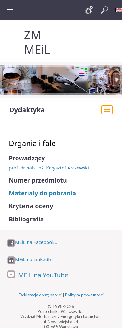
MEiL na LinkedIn (34, 259)
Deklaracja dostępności (40, 294)
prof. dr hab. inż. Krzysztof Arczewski (49, 167)
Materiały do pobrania (42, 193)
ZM (32, 35)
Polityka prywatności (84, 294)
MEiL (37, 49)
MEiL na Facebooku (36, 242)
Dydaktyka (27, 109)
